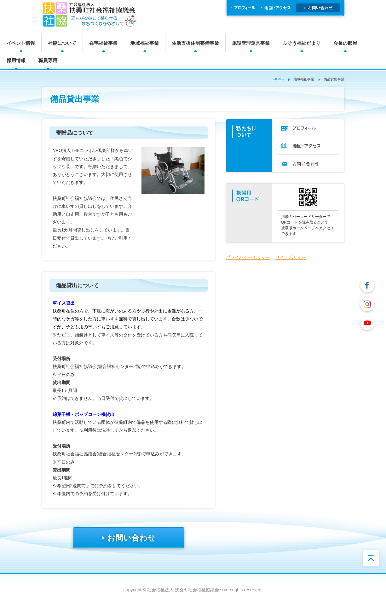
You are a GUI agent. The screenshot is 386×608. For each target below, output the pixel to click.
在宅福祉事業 (103, 43)
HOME (279, 79)
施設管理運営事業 (251, 43)
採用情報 (16, 60)
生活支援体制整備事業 (195, 43)
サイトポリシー (290, 257)
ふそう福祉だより (301, 43)
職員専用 (47, 60)
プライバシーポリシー (248, 257)
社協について (62, 43)
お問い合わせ (128, 537)
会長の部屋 (345, 43)
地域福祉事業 (144, 43)
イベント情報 (21, 43)
